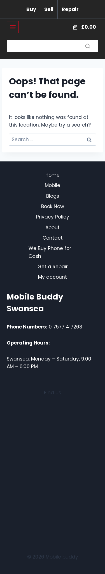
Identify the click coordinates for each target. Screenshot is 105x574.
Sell (48, 9)
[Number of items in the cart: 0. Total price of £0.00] (83, 27)
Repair (70, 9)
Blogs (52, 196)
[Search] (52, 46)
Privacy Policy (52, 216)
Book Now (52, 206)
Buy (31, 9)
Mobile (52, 185)
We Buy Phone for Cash (50, 252)
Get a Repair (53, 266)
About (52, 227)
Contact (53, 238)
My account (52, 277)
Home (52, 175)
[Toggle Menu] (13, 27)
